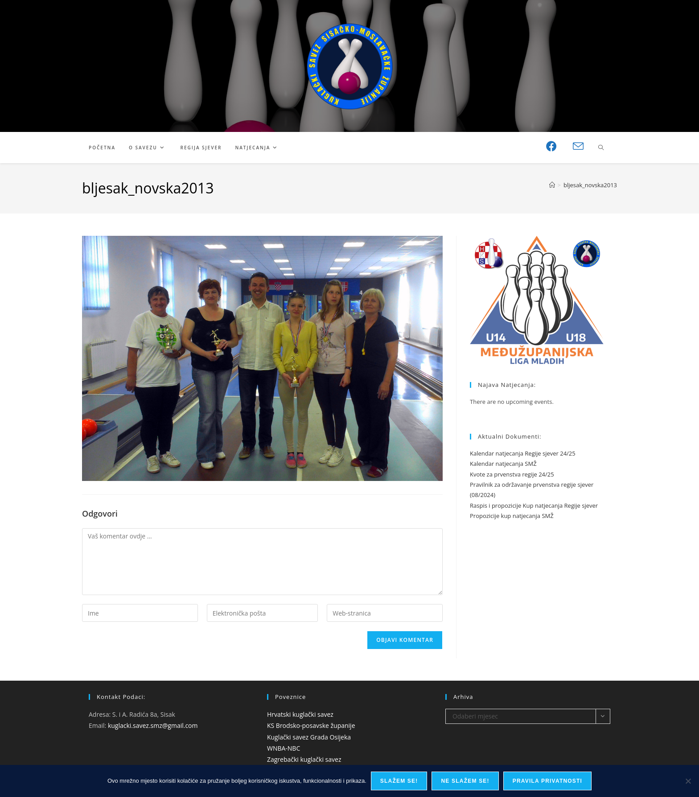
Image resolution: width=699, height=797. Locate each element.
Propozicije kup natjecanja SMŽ (512, 516)
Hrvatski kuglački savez (300, 714)
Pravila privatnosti (547, 781)
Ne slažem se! (465, 781)
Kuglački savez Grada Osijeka (309, 737)
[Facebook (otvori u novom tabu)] (551, 146)
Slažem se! (399, 781)
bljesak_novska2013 (590, 185)
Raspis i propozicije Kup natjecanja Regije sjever (534, 505)
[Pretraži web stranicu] (601, 148)
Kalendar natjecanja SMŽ (503, 464)
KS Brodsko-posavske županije (311, 725)
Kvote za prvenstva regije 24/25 (512, 474)
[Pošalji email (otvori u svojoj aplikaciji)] (578, 146)
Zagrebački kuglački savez (304, 759)
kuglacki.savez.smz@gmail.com (153, 725)
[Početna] (552, 185)
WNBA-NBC (283, 748)
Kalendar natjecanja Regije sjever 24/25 (523, 453)
